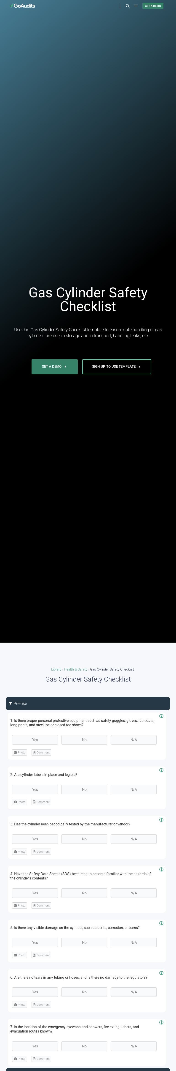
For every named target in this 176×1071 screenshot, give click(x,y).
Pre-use (20, 703)
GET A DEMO (153, 6)
